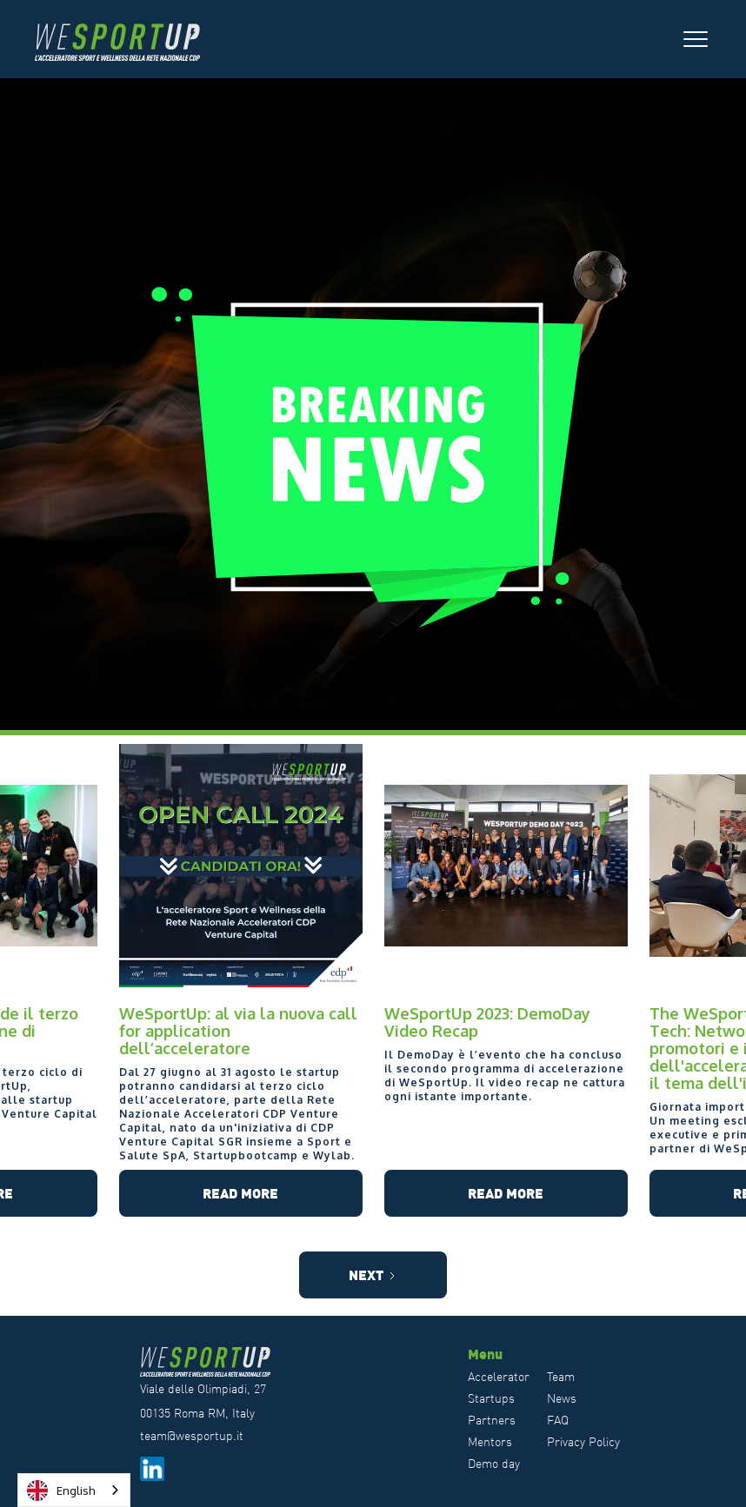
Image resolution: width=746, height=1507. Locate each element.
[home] (126, 39)
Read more (240, 1193)
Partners (492, 1420)
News (561, 1398)
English (61, 1490)
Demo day (494, 1463)
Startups (491, 1398)
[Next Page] (373, 1274)
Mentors (490, 1442)
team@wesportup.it (191, 1436)
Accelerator (499, 1376)
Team (561, 1376)
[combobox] (73, 1490)
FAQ (558, 1420)
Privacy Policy (583, 1442)
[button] (695, 39)
